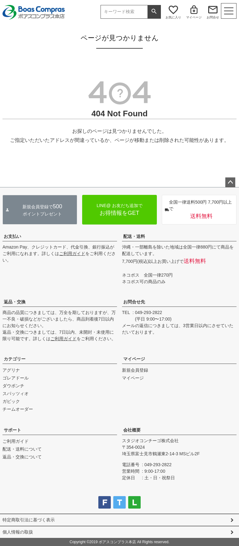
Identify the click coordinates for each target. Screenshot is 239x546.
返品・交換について (22, 456)
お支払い (12, 236)
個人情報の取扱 (17, 531)
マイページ (194, 17)
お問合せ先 (134, 301)
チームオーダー (17, 409)
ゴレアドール (15, 377)
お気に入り (173, 17)
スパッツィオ (15, 393)
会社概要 (132, 430)
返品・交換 (15, 301)
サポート (12, 430)
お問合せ (213, 17)
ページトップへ (230, 182)
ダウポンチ (13, 385)
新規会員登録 (135, 370)
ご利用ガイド (72, 253)
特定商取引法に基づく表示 (28, 519)
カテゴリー (15, 358)
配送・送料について (22, 449)
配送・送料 (134, 236)
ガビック (11, 401)
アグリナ (11, 370)
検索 (154, 11)
